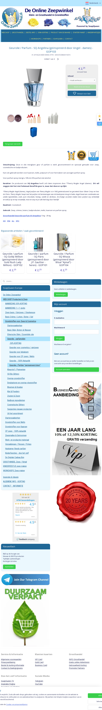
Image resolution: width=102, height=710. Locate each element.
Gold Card (39, 662)
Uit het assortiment (15, 413)
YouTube (39, 684)
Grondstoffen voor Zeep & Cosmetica (20, 321)
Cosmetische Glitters (16, 404)
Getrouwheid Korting (78, 665)
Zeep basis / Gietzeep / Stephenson (20, 312)
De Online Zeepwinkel (12, 295)
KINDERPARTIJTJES (94, 32)
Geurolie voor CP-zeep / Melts (21, 356)
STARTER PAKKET (79, 32)
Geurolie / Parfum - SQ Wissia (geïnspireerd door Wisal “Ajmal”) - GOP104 (63, 259)
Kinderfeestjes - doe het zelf (17, 453)
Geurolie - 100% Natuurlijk (19, 361)
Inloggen (59, 338)
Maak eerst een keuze (82, 87)
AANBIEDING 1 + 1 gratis (15, 308)
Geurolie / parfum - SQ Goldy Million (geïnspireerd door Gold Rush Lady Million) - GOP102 (12, 259)
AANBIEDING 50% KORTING (16, 303)
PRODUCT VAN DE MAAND (60, 32)
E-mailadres (59, 318)
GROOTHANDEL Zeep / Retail (15, 462)
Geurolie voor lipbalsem (19, 352)
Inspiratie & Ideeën (10, 477)
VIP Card (38, 659)
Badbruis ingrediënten (16, 400)
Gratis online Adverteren (79, 662)
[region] (33, 701)
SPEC (17, 221)
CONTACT (69, 39)
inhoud (70, 76)
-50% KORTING (15, 343)
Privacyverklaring (8, 662)
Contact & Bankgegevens (12, 668)
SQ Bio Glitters (13, 374)
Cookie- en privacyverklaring (37, 706)
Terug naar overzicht (12, 144)
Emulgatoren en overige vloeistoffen (22, 382)
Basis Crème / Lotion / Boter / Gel (19, 317)
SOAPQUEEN (58, 39)
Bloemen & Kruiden (15, 387)
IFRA (8, 221)
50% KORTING (43, 32)
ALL (13, 221)
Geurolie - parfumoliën (16, 339)
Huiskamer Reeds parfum (15, 448)
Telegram (39, 681)
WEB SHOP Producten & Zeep (15, 299)
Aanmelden (9, 567)
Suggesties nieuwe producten (19, 409)
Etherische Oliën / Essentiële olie (20, 334)
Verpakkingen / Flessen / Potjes (18, 444)
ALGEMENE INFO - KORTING (14, 481)
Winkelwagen (61, 294)
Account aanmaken (63, 369)
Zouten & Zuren (13, 396)
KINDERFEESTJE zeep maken (15, 466)
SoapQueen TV (7, 681)
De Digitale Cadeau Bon (14, 457)
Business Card (41, 665)
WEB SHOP (5, 32)
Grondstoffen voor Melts (15, 422)
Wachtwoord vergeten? (62, 344)
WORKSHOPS (36, 39)
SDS (4, 221)
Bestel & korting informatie (12, 665)
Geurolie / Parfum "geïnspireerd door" (25, 365)
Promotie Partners (77, 668)
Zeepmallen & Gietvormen (15, 435)
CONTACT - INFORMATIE (13, 486)
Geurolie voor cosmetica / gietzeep (24, 347)
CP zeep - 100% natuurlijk (15, 431)
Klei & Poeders (13, 391)
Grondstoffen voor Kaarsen (16, 426)
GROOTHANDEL (18, 32)
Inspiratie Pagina (8, 684)
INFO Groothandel (77, 659)
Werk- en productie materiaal (17, 440)
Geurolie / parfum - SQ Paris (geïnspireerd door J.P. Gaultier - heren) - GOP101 (38, 259)
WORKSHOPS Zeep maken (14, 470)
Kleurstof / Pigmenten (16, 369)
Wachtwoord (59, 328)
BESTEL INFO (30, 32)
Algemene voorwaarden (11, 659)
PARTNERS (47, 39)
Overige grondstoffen (16, 378)
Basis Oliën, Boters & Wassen (19, 330)
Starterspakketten (14, 325)
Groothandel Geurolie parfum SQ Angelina (22, 215)
